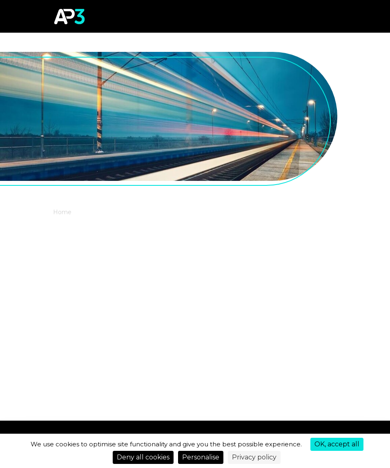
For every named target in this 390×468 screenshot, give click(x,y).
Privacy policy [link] (254, 457)
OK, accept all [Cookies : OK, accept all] (336, 444)
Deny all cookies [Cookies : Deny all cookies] (143, 457)
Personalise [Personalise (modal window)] (200, 457)
